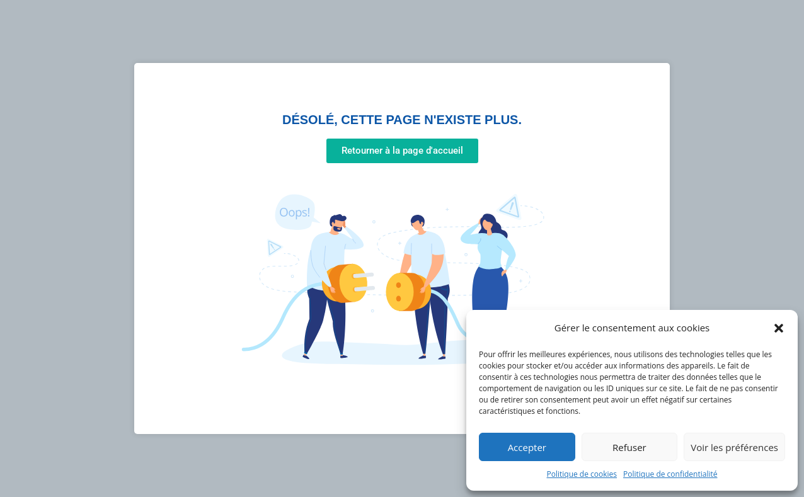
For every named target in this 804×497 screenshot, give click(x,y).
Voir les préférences (734, 447)
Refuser (629, 447)
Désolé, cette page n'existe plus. (402, 120)
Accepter (527, 447)
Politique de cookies (582, 474)
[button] (778, 328)
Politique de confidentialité (670, 474)
